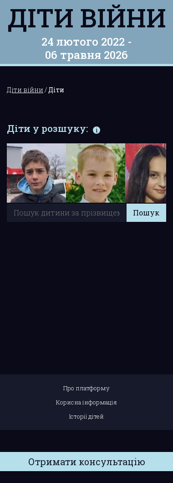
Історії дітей (86, 416)
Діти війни (86, 17)
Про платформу (86, 388)
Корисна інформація (86, 402)
